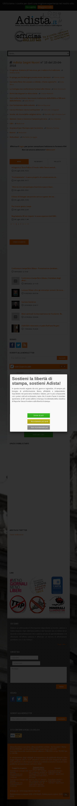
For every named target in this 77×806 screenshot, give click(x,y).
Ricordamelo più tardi (39, 421)
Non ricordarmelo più (39, 427)
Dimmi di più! (39, 415)
